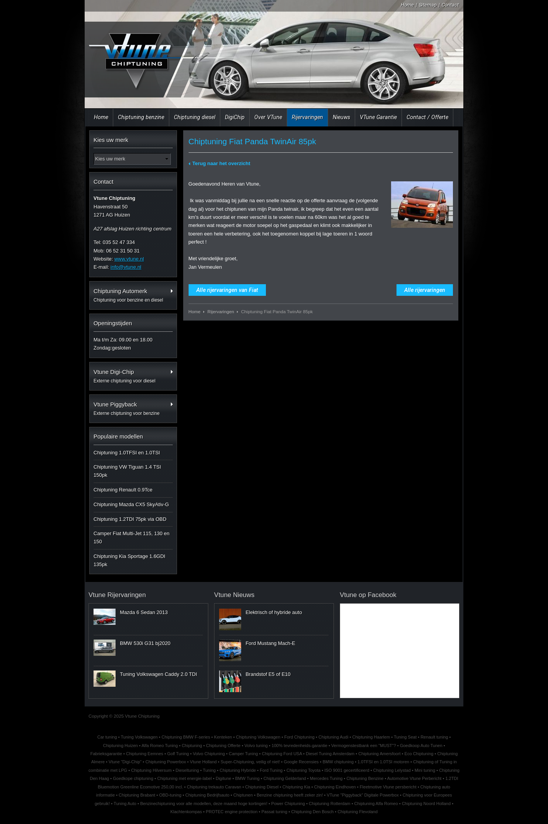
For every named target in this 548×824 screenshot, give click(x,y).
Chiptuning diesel (194, 117)
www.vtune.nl (129, 259)
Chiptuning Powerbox (165, 761)
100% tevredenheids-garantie (299, 745)
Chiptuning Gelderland (285, 778)
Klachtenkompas (186, 811)
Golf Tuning (178, 753)
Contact (450, 5)
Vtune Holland (203, 761)
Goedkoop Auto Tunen (421, 745)
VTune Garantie (378, 117)
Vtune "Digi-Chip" (125, 761)
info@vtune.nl (126, 267)
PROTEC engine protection (232, 811)
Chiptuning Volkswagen (258, 737)
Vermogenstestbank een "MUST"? (363, 745)
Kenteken (223, 737)
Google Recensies (301, 761)
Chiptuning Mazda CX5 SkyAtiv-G (131, 504)
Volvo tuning (256, 745)
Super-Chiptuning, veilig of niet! (250, 761)
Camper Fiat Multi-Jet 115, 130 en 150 (132, 537)
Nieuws (341, 117)
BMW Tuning (247, 778)
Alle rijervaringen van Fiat (227, 290)
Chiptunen (243, 795)
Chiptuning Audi (333, 737)
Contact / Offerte (427, 117)
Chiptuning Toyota (303, 770)
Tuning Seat (405, 737)
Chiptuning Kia (296, 787)
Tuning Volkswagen (139, 737)
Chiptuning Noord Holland (426, 803)
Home (407, 5)
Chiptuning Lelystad (392, 770)
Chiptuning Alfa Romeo (376, 803)
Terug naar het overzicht (221, 163)
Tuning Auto (125, 803)
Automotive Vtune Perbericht (414, 778)
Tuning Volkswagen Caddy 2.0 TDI (158, 674)
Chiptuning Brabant (137, 795)
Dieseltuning (187, 770)
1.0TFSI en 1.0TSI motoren (383, 761)
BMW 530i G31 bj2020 (145, 643)
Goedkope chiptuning (133, 778)
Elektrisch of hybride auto (273, 612)
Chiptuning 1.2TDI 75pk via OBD (130, 519)
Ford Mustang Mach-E (270, 643)
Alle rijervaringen (424, 290)
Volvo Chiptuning (209, 753)
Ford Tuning (271, 770)
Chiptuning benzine (141, 117)
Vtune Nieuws (234, 595)
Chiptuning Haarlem (371, 737)
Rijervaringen (307, 117)
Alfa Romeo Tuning (159, 745)
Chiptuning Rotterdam (329, 803)
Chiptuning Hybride (238, 770)
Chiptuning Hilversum (151, 770)
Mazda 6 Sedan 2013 (144, 612)
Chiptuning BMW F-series (186, 737)
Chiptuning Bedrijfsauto (207, 795)
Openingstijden (113, 323)
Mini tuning (425, 770)
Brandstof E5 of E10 (267, 674)
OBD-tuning (170, 795)
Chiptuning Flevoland (357, 811)
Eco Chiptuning (419, 753)
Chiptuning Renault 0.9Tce (123, 490)
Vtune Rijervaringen (117, 595)
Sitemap (428, 5)
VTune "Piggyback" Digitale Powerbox (363, 795)
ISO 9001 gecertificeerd (346, 770)
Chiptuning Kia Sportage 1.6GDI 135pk (129, 560)
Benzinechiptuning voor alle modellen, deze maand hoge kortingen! (203, 803)
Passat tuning (274, 811)
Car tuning (107, 737)
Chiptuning (192, 745)
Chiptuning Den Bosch (312, 811)
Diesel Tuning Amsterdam (330, 753)
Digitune (223, 778)
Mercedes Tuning (326, 778)
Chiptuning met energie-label (184, 778)
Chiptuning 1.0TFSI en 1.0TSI (127, 453)
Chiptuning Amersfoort (379, 753)
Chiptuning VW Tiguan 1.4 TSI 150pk (127, 471)
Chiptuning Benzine (365, 778)
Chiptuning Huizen (120, 745)
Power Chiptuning (288, 803)
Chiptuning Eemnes (144, 753)
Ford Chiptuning (299, 737)
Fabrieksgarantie (106, 753)
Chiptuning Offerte (223, 745)
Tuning (209, 770)
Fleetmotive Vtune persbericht (388, 787)
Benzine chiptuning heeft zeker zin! (290, 795)
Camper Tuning (243, 753)
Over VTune (268, 117)
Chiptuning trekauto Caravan (214, 787)
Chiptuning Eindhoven (335, 787)
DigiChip (235, 117)
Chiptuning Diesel (262, 787)
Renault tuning (434, 737)
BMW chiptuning (338, 761)
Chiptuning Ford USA (282, 753)
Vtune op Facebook (368, 595)
